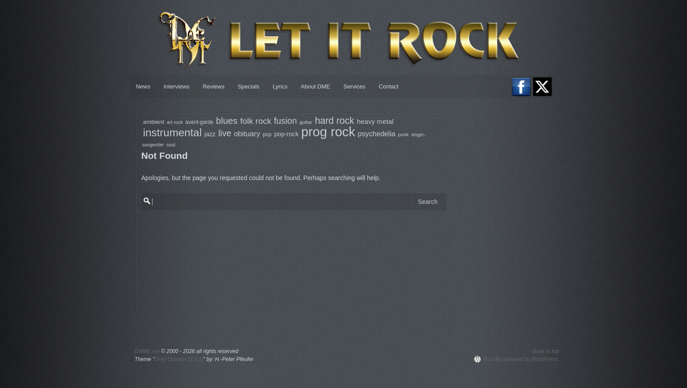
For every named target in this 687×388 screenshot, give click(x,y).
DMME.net (147, 351)
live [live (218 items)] (224, 133)
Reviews (214, 86)
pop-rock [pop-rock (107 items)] (286, 134)
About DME (315, 86)
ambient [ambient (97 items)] (153, 122)
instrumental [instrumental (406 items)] (172, 132)
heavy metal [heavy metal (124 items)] (375, 121)
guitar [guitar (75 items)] (305, 122)
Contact (389, 86)
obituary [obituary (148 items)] (247, 134)
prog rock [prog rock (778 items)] (328, 131)
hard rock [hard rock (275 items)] (334, 120)
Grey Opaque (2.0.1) (178, 359)
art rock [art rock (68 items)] (175, 122)
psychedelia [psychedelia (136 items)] (376, 134)
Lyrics (280, 86)
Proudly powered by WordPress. (521, 359)
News (143, 86)
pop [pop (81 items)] (267, 134)
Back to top (545, 351)
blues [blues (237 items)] (227, 121)
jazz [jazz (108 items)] (210, 134)
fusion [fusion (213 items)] (285, 121)
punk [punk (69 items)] (403, 134)
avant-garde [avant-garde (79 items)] (199, 122)
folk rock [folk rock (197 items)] (255, 121)
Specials (249, 86)
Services (355, 86)
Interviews (177, 86)
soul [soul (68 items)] (171, 144)
